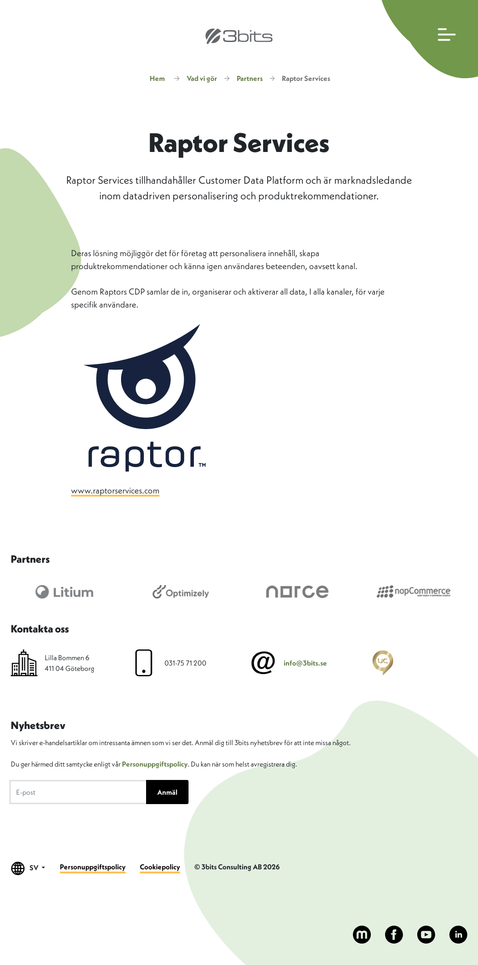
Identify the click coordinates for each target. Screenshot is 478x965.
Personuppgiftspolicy (155, 763)
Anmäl (167, 792)
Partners (250, 78)
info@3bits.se (305, 662)
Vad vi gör (202, 78)
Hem (157, 78)
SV (28, 868)
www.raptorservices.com (115, 490)
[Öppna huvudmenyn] (427, 39)
